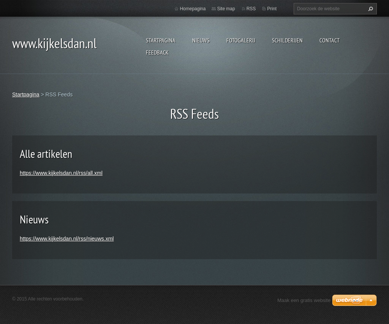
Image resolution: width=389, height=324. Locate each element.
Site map (226, 8)
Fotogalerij (240, 40)
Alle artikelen (46, 153)
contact (329, 40)
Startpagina (161, 40)
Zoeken (369, 8)
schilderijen (287, 40)
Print (272, 8)
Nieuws (201, 40)
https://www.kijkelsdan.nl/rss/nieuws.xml (67, 239)
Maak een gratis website (303, 300)
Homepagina (193, 8)
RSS (251, 8)
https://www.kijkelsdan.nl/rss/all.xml (61, 173)
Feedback (157, 52)
